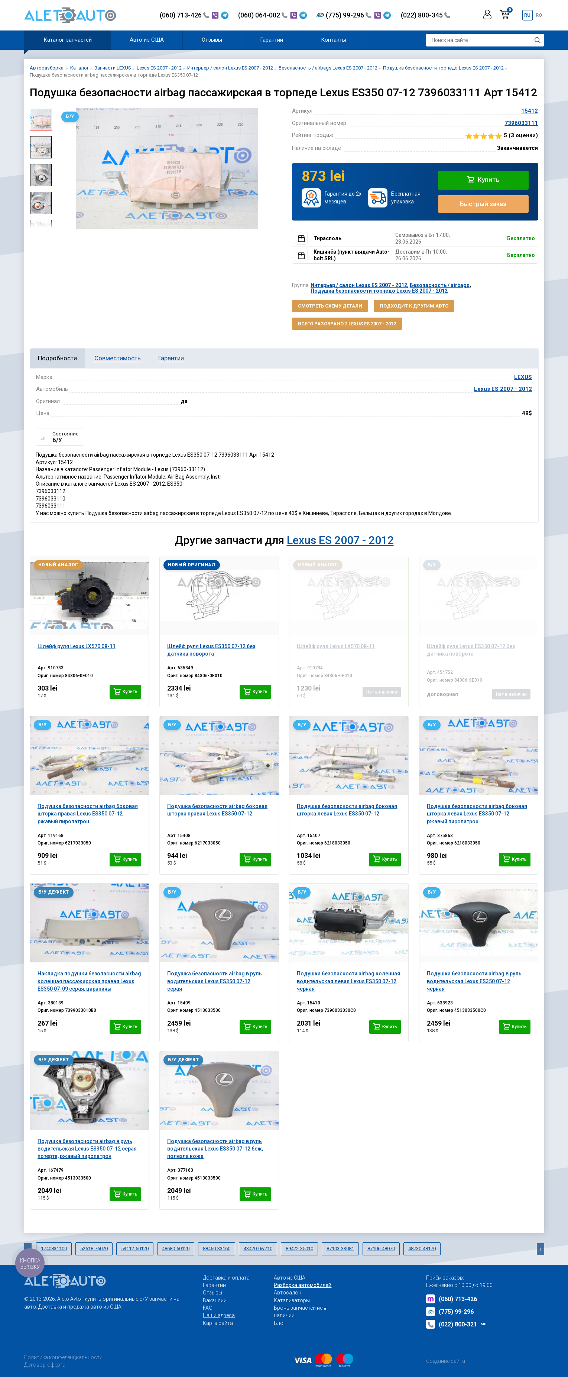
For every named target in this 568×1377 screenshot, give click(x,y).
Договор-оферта (44, 1365)
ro (539, 15)
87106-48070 (381, 1248)
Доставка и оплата (226, 1278)
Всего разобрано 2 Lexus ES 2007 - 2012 (347, 323)
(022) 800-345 (425, 15)
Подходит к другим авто (414, 306)
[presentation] (540, 1249)
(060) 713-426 (184, 15)
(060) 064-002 (263, 15)
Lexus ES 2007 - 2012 (503, 389)
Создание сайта (445, 1361)
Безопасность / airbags (440, 285)
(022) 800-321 (456, 1324)
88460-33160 (216, 1248)
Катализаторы (292, 1300)
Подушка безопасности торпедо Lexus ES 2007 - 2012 (379, 291)
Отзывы (212, 39)
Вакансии (215, 1300)
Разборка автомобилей (302, 1285)
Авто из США (147, 39)
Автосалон (287, 1293)
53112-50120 (135, 1248)
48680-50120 (175, 1248)
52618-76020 (94, 1248)
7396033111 (521, 123)
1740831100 (54, 1248)
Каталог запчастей (67, 39)
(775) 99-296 (348, 15)
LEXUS (523, 377)
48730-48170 (422, 1248)
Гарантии (271, 39)
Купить (483, 180)
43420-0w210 (258, 1248)
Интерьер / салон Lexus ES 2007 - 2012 (359, 285)
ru (527, 15)
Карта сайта (218, 1323)
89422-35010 (299, 1248)
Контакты (333, 39)
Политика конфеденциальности (63, 1357)
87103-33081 (340, 1248)
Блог (280, 1323)
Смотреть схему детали (330, 306)
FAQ (207, 1308)
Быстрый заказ (483, 203)
